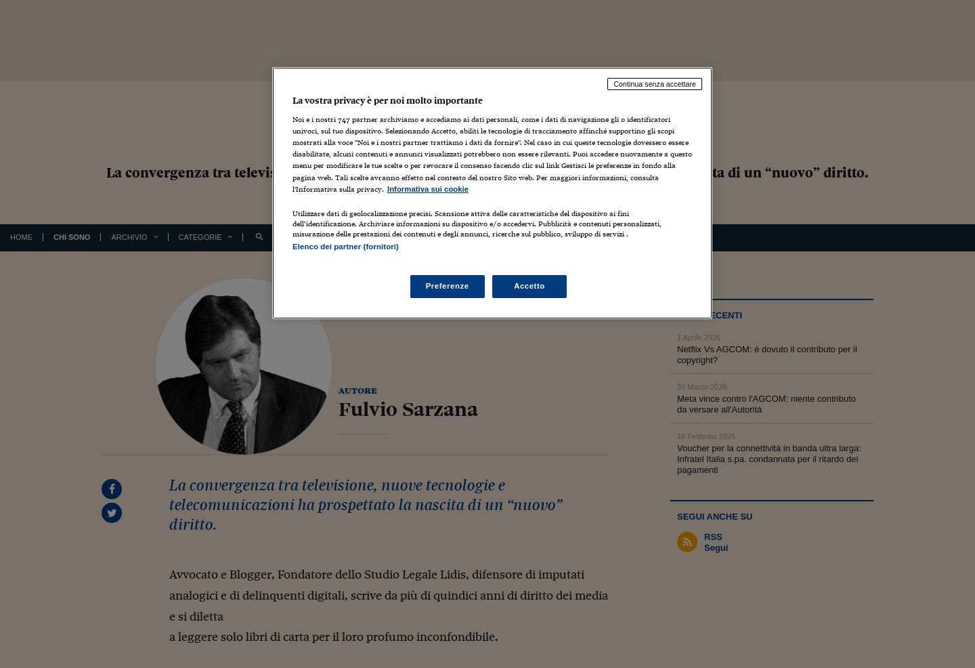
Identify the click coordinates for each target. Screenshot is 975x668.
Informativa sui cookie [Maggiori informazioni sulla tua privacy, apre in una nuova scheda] (428, 189)
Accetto (529, 286)
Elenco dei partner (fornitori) (345, 247)
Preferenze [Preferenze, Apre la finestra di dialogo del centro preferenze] (447, 286)
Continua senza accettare (654, 84)
